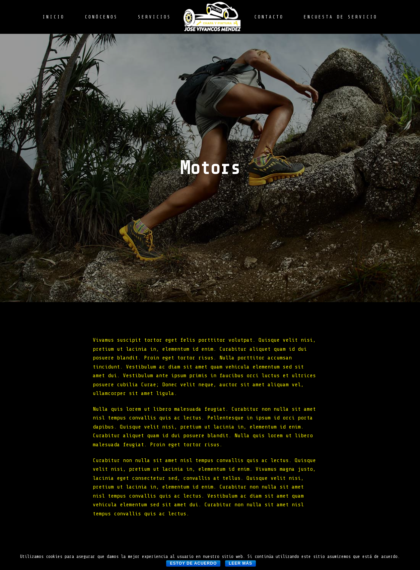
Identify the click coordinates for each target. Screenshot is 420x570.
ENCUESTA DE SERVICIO (340, 16)
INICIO (54, 16)
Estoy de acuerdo (193, 563)
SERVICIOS (154, 16)
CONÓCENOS (101, 16)
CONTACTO (269, 16)
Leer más (240, 563)
